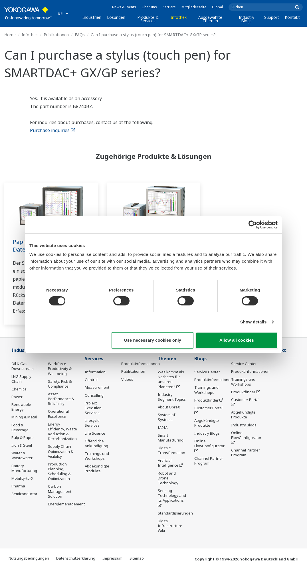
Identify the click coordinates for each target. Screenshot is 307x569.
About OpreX (169, 407)
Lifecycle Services (92, 423)
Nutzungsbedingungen (29, 558)
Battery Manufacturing (24, 468)
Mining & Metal (24, 417)
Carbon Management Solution (59, 491)
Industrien (91, 17)
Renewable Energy (21, 407)
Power (17, 396)
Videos (127, 379)
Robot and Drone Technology (168, 478)
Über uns (149, 7)
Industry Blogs (246, 19)
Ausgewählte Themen (210, 19)
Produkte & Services (148, 19)
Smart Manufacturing (170, 438)
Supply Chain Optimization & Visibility (60, 451)
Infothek (179, 17)
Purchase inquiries (52, 130)
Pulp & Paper (22, 437)
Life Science (95, 433)
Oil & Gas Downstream (22, 366)
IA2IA (162, 427)
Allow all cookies (236, 340)
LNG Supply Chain (21, 379)
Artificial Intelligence (168, 463)
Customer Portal (208, 407)
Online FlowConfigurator (209, 443)
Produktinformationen (140, 363)
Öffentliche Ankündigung (96, 443)
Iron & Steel (21, 445)
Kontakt (292, 17)
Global (217, 7)
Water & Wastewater (22, 455)
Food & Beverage (20, 427)
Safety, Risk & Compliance (60, 384)
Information (95, 371)
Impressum (112, 558)
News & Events (124, 7)
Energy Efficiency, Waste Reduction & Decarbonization (62, 431)
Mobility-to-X (22, 478)
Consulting (94, 395)
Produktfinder (206, 400)
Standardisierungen (175, 513)
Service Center (207, 371)
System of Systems (166, 417)
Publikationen (56, 34)
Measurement (97, 387)
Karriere (169, 7)
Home (10, 34)
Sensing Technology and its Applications (172, 495)
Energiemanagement (66, 504)
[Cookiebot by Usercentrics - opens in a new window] (253, 224)
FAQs (80, 34)
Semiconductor (24, 493)
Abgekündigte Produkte (97, 468)
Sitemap (137, 558)
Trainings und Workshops (97, 456)
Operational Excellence (58, 414)
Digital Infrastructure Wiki (170, 525)
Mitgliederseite (193, 7)
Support (271, 17)
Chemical (19, 389)
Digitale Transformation (171, 450)
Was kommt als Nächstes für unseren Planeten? (171, 379)
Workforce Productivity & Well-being (60, 368)
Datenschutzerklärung (75, 558)
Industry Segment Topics (172, 397)
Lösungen (116, 17)
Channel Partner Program (208, 461)
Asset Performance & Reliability (61, 398)
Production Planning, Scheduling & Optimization (59, 471)
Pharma (18, 486)
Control (91, 379)
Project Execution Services (93, 407)
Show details (253, 321)
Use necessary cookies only (152, 340)
